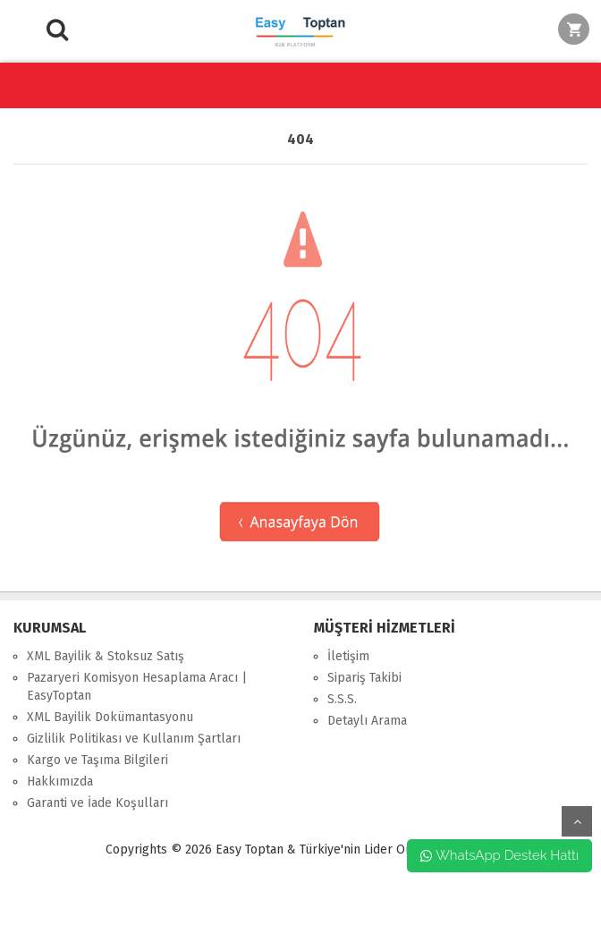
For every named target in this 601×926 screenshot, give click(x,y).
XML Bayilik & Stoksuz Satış (105, 656)
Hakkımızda (60, 781)
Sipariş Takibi (364, 677)
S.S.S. (342, 699)
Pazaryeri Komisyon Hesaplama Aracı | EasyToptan (137, 686)
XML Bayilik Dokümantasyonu (110, 717)
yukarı (577, 821)
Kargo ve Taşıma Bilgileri (97, 760)
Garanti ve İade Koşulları (97, 803)
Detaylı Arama (367, 720)
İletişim (348, 656)
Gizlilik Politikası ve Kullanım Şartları (134, 738)
